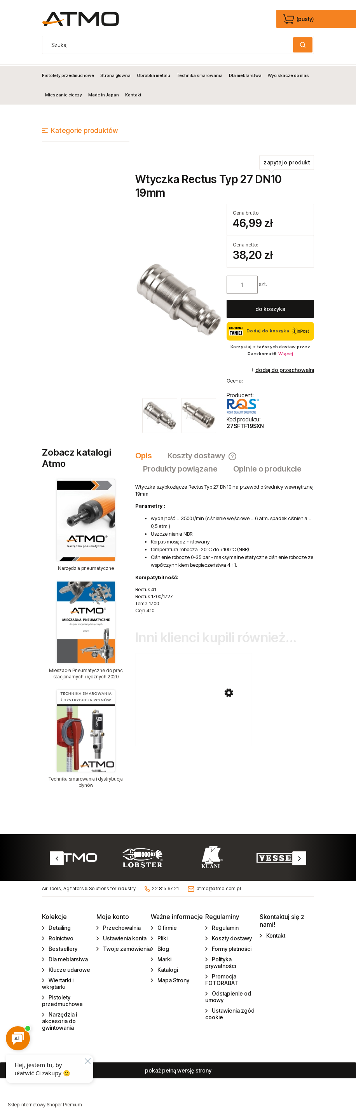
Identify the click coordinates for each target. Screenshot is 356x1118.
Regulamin (225, 926)
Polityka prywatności (220, 961)
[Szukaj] (302, 44)
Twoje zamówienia (126, 947)
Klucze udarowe (68, 968)
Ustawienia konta (124, 937)
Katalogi (167, 968)
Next (299, 857)
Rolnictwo (60, 937)
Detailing (59, 926)
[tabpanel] (224, 547)
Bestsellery (62, 947)
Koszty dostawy (231, 937)
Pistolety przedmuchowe (62, 999)
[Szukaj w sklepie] (169, 45)
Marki (163, 958)
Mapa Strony (172, 979)
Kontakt (275, 934)
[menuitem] (69, 74)
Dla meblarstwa (67, 958)
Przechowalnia (121, 926)
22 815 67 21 (165, 888)
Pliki (162, 937)
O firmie (166, 926)
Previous (57, 857)
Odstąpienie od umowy (228, 995)
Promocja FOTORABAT (221, 978)
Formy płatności (231, 947)
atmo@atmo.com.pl (219, 888)
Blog (162, 947)
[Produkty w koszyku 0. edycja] (299, 19)
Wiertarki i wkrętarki (57, 982)
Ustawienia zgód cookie (230, 1012)
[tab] (147, 454)
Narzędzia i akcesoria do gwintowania (59, 1020)
